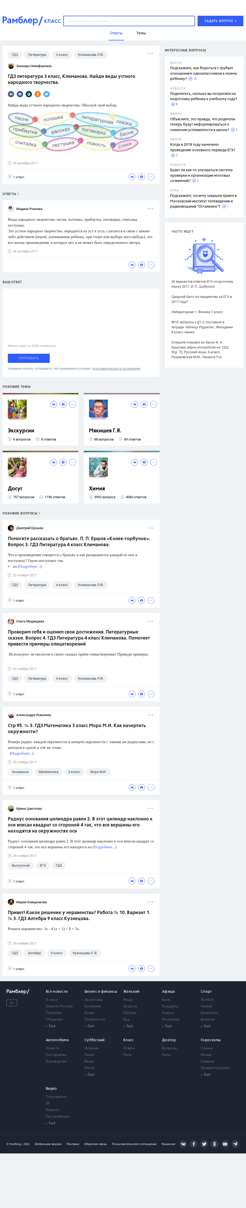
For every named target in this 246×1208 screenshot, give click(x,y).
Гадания (207, 1061)
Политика (54, 1013)
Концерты (170, 1006)
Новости (52, 1048)
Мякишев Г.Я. (105, 431)
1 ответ (16, 177)
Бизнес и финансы (101, 992)
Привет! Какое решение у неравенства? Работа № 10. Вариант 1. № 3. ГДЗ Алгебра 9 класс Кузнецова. (79, 915)
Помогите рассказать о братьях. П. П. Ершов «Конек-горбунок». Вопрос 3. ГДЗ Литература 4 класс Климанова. (79, 541)
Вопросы (169, 1048)
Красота (130, 1006)
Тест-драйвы (56, 1055)
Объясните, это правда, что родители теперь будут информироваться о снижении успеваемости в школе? (202, 124)
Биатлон (207, 1019)
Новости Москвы (59, 1006)
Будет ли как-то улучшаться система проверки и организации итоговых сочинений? (201, 175)
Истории (92, 1048)
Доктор (169, 1040)
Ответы (129, 1048)
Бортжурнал (56, 1061)
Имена (206, 1055)
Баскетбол (209, 1013)
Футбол (207, 1000)
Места (89, 1068)
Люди (89, 1055)
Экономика (94, 1000)
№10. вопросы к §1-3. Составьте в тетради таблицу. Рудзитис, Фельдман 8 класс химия (202, 327)
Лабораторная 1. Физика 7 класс (197, 312)
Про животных (58, 1116)
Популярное (56, 1097)
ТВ (48, 1103)
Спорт (206, 992)
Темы (127, 1055)
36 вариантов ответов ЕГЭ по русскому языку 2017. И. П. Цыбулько (202, 284)
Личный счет (95, 1019)
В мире (52, 1000)
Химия (97, 489)
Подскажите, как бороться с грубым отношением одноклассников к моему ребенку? (203, 73)
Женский (131, 992)
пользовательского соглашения (116, 369)
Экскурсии (21, 431)
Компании (93, 1006)
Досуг (15, 489)
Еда (126, 1019)
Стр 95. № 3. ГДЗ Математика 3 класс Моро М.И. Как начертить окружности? (77, 728)
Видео (51, 1089)
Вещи (89, 1061)
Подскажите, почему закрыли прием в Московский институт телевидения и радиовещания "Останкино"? (203, 201)
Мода (127, 1000)
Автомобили (57, 1040)
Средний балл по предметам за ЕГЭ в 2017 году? (201, 299)
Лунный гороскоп (215, 1068)
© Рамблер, (14, 1144)
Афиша (168, 992)
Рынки (90, 1013)
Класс (128, 1040)
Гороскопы (211, 1040)
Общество (54, 1019)
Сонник (207, 1048)
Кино (166, 1000)
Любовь (130, 1013)
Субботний (95, 1040)
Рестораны (171, 1019)
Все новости (57, 992)
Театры (168, 1013)
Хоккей (207, 1006)
